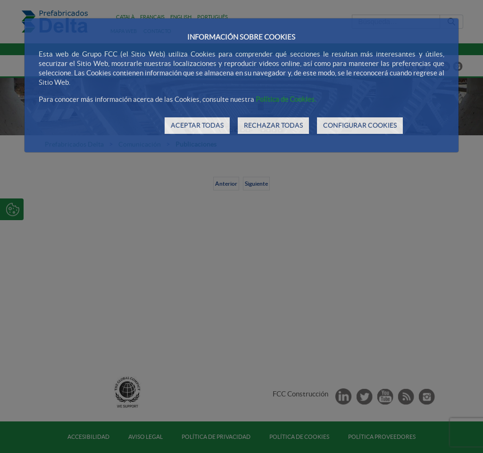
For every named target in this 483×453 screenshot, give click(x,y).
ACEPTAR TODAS (197, 125)
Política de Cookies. (286, 99)
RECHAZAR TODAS (273, 125)
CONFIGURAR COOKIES (360, 125)
